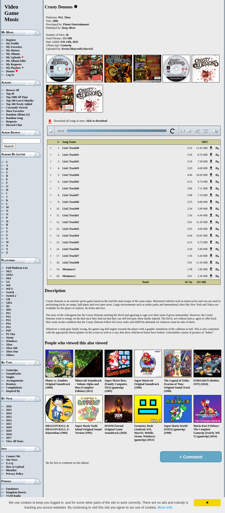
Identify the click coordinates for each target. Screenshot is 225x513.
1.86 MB (203, 269)
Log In (10, 74)
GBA (9, 302)
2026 (9, 406)
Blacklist (11, 470)
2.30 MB (203, 276)
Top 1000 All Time (17, 97)
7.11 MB (203, 188)
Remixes (11, 384)
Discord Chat (14, 125)
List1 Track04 (70, 175)
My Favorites (14, 47)
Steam (10, 337)
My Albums (13, 54)
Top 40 (10, 93)
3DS (8, 309)
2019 (9, 430)
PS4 (8, 323)
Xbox (9, 344)
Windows (11, 341)
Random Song (14, 118)
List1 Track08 (70, 202)
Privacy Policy (14, 473)
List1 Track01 (70, 154)
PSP (8, 330)
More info (165, 507)
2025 (9, 409)
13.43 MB (202, 148)
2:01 (189, 276)
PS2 (8, 316)
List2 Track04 (70, 235)
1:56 (189, 215)
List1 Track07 (70, 195)
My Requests (13, 64)
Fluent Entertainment (76, 24)
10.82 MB (202, 235)
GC (8, 281)
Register (11, 40)
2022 (9, 420)
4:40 (189, 175)
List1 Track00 (70, 148)
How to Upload (15, 466)
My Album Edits (16, 60)
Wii (8, 285)
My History (13, 50)
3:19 (189, 161)
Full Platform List (17, 268)
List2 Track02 (70, 222)
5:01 (189, 222)
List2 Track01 (70, 215)
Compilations (14, 387)
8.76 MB (203, 154)
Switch (10, 292)
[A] (28, 114)
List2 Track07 (70, 255)
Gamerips (12, 370)
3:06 (189, 188)
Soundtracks (13, 373)
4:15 (189, 181)
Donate (12, 71)
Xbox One (12, 351)
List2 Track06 (70, 249)
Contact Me (13, 456)
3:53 (189, 202)
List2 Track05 (70, 242)
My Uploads (15, 57)
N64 (8, 278)
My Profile (12, 43)
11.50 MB (202, 222)
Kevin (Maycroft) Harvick (77, 48)
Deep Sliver (69, 28)
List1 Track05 (70, 181)
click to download (96, 120)
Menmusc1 (68, 269)
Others (10, 355)
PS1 (8, 313)
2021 (9, 423)
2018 (9, 434)
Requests (11, 121)
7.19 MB (203, 195)
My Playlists (15, 67)
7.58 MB (203, 161)
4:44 (189, 235)
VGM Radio (13, 495)
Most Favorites (15, 111)
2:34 (189, 208)
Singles (10, 377)
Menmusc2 (68, 276)
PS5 (8, 327)
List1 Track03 (70, 168)
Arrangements (14, 380)
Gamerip (66, 45)
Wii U (9, 288)
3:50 (189, 154)
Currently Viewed (16, 107)
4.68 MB (203, 168)
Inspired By (13, 391)
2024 (9, 413)
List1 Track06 (70, 188)
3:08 (189, 195)
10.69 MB (202, 175)
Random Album (15, 114)
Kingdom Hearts (16, 492)
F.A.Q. (10, 463)
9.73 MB (203, 242)
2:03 (189, 168)
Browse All (12, 90)
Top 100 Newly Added (19, 104)
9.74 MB (203, 181)
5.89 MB (203, 208)
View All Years (14, 441)
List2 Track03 (70, 228)
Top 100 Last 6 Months (20, 100)
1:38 (189, 269)
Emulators (12, 488)
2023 (9, 416)
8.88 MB (203, 202)
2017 (9, 437)
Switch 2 (11, 295)
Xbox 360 (11, 348)
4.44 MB (203, 215)
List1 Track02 (70, 161)
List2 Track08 (70, 262)
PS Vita (10, 334)
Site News (12, 459)
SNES (9, 274)
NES (8, 271)
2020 (9, 427)
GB (8, 299)
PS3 (8, 320)
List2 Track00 (70, 208)
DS (8, 306)
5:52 (189, 148)
